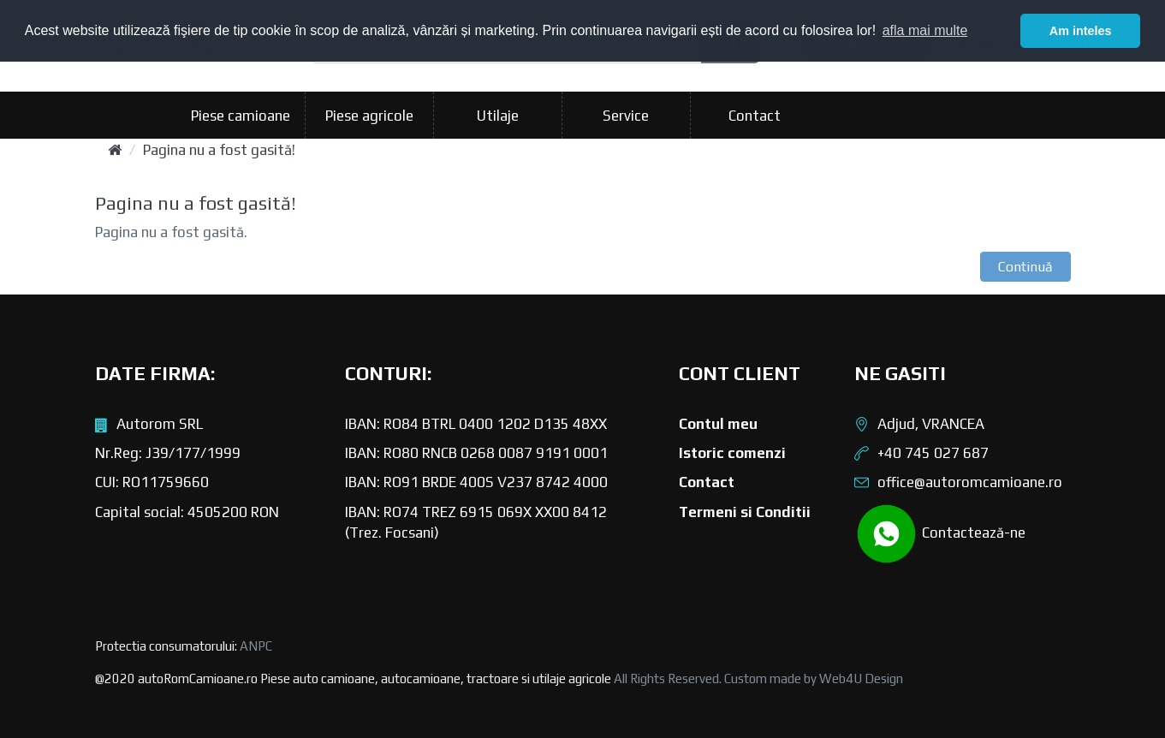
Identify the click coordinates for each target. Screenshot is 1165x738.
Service (626, 115)
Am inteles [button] (1080, 31)
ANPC (256, 646)
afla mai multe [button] (925, 30)
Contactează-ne (939, 534)
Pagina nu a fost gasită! (219, 149)
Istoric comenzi (732, 452)
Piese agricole (369, 115)
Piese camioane (240, 115)
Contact (754, 115)
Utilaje (498, 115)
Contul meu (718, 423)
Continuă (1025, 267)
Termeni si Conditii (745, 512)
